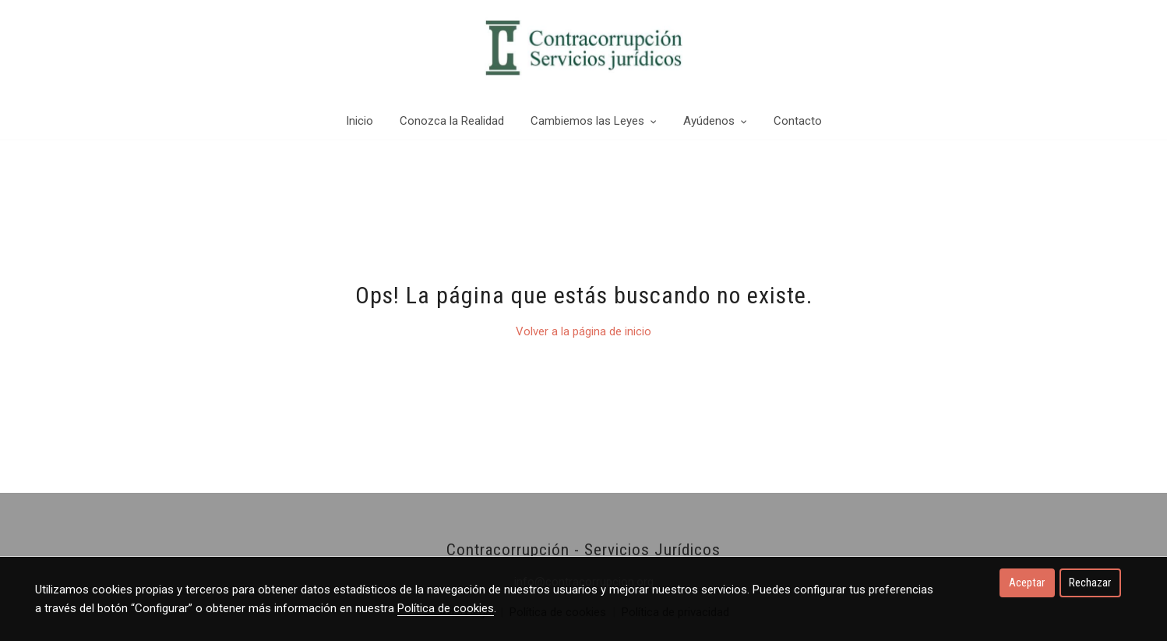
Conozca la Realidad (452, 121)
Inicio (359, 121)
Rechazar (1090, 582)
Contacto (798, 121)
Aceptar (1027, 582)
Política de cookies (445, 608)
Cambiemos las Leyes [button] (594, 121)
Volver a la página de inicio (583, 331)
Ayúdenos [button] (715, 121)
